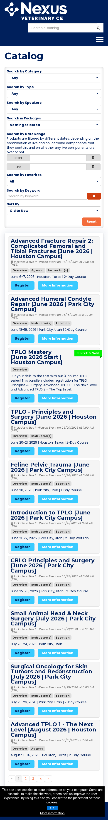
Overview (19, 270)
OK (52, 808)
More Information (57, 285)
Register (22, 285)
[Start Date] (58, 157)
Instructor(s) (58, 270)
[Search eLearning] (62, 27)
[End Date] (58, 166)
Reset (92, 221)
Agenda (37, 270)
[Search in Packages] (54, 125)
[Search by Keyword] (47, 196)
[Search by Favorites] (54, 181)
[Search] (98, 28)
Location (63, 323)
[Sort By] (54, 210)
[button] (94, 196)
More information (52, 813)
